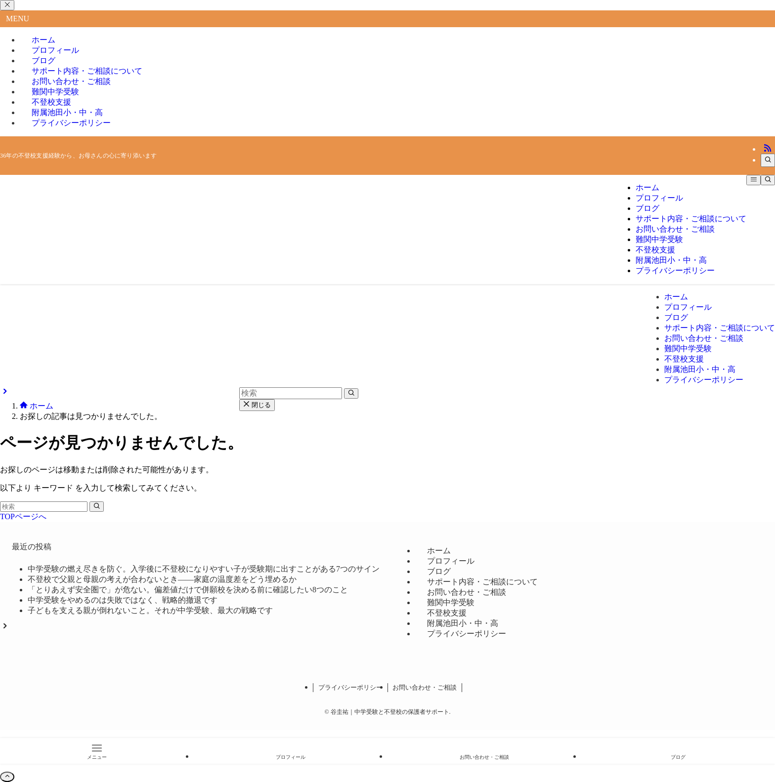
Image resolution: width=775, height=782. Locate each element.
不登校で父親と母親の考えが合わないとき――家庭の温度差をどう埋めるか (162, 579)
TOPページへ (23, 516)
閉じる (257, 405)
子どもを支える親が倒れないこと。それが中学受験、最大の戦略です (150, 610)
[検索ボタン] (768, 180)
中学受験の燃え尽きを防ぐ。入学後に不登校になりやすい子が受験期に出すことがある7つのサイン (204, 569)
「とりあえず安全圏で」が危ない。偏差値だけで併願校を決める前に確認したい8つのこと (188, 589)
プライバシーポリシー (71, 123)
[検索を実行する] (96, 506)
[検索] (768, 160)
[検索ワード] (43, 506)
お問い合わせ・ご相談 (424, 687)
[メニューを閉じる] (7, 5)
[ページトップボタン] (7, 777)
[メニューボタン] (753, 180)
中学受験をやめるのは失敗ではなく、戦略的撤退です (122, 600)
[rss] (768, 149)
